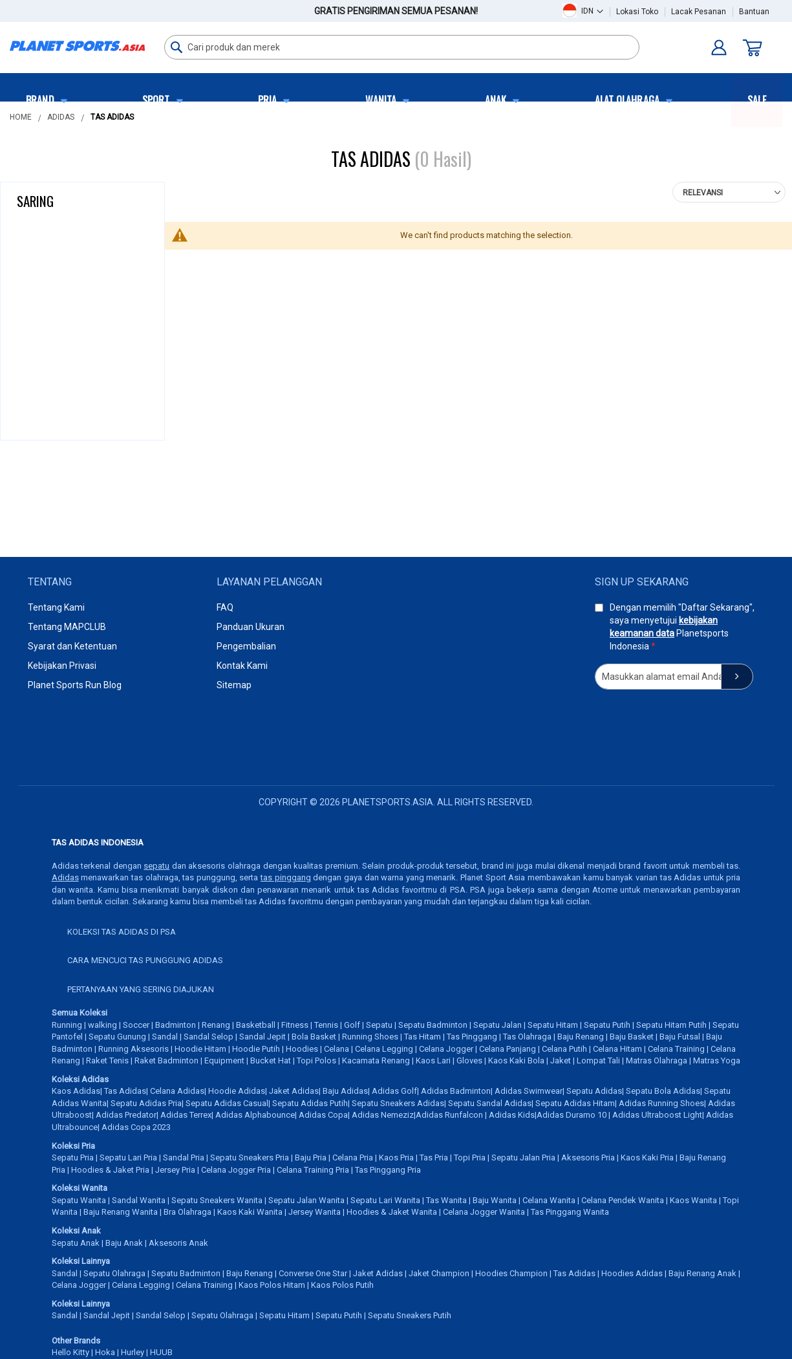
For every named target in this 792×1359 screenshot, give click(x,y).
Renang (216, 1025)
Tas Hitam (422, 1036)
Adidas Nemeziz (383, 1115)
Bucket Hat (270, 1060)
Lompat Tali (598, 1060)
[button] (592, 11)
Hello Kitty (70, 1352)
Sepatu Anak (76, 1243)
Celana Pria (352, 1157)
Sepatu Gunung (117, 1036)
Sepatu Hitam (553, 1025)
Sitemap (234, 685)
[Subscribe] (737, 677)
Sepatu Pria (73, 1157)
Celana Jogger (446, 1049)
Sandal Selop (208, 1036)
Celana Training (676, 1049)
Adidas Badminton (456, 1091)
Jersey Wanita (314, 1212)
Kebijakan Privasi (62, 665)
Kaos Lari (433, 1060)
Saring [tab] (35, 201)
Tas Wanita (446, 1200)
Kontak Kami (242, 665)
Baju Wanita (495, 1200)
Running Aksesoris (133, 1049)
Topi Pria (470, 1157)
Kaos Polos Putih (342, 1285)
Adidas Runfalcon (449, 1115)
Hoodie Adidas (236, 1091)
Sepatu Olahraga (114, 1273)
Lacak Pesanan (698, 11)
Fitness (294, 1025)
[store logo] (77, 46)
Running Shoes (370, 1036)
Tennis (326, 1025)
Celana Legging (384, 1049)
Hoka (105, 1352)
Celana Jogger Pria (236, 1170)
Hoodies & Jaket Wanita (392, 1212)
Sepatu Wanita (79, 1200)
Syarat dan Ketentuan (72, 646)
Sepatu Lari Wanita (385, 1200)
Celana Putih (564, 1049)
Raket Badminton (166, 1060)
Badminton (175, 1025)
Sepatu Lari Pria (128, 1157)
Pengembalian (246, 646)
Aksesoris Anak (178, 1243)
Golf (352, 1025)
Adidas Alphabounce (255, 1115)
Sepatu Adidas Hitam (575, 1103)
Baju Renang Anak (702, 1273)
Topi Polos (316, 1060)
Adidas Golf (394, 1091)
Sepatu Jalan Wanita (306, 1200)
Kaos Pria (396, 1157)
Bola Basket (314, 1036)
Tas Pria (434, 1157)
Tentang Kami (56, 607)
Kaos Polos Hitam (272, 1285)
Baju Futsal (679, 1036)
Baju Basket (632, 1036)
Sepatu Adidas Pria (146, 1103)
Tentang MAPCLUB (67, 627)
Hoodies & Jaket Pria (110, 1170)
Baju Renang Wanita (120, 1212)
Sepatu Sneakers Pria (249, 1157)
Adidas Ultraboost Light (657, 1115)
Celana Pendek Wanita (622, 1200)
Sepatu (379, 1025)
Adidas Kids (512, 1115)
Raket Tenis (107, 1060)
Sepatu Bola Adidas (663, 1091)
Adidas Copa (323, 1115)
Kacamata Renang (376, 1060)
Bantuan (754, 11)
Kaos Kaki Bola (516, 1060)
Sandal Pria (183, 1157)
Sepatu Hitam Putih (671, 1025)
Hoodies (302, 1049)
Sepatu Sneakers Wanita (216, 1200)
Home (21, 117)
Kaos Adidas (76, 1091)
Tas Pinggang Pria (388, 1170)
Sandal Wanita (139, 1200)
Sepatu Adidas (594, 1091)
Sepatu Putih (607, 1025)
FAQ (225, 607)
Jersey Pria (175, 1170)
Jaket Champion (439, 1273)
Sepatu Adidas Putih (310, 1103)
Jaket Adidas (294, 1091)
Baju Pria (310, 1157)
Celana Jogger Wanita (484, 1212)
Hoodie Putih (256, 1049)
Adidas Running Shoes (661, 1103)
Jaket (560, 1060)
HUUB (161, 1352)
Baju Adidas (345, 1091)
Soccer (136, 1025)
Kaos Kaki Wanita (250, 1212)
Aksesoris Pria (588, 1157)
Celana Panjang (507, 1049)
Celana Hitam (617, 1049)
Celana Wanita (548, 1200)
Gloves (469, 1060)
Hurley (132, 1352)
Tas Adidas (125, 1091)
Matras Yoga (716, 1060)
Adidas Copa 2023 (136, 1127)
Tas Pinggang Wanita (570, 1212)
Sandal (165, 1036)
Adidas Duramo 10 (571, 1115)
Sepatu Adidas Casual (227, 1103)
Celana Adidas (177, 1091)
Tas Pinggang (472, 1036)
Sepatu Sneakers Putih (409, 1315)
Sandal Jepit (262, 1036)
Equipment (224, 1060)
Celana (336, 1049)
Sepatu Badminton (432, 1025)
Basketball (255, 1025)
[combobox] (401, 47)
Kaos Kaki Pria (647, 1157)
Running (67, 1025)
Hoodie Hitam (200, 1049)
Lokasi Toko (637, 11)
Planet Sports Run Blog (75, 685)
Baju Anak (124, 1243)
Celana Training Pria (313, 1170)
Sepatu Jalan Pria (523, 1157)
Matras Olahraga (656, 1060)
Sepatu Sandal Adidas (489, 1103)
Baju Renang (580, 1036)
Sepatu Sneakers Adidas (398, 1103)
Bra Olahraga (187, 1212)
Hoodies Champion (511, 1273)
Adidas (60, 117)
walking (102, 1025)
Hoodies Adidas (632, 1273)
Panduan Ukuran (250, 627)
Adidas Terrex (185, 1115)
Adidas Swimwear (528, 1091)
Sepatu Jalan (497, 1025)
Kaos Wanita (693, 1200)
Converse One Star (313, 1273)
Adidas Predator (126, 1115)
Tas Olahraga (527, 1036)
